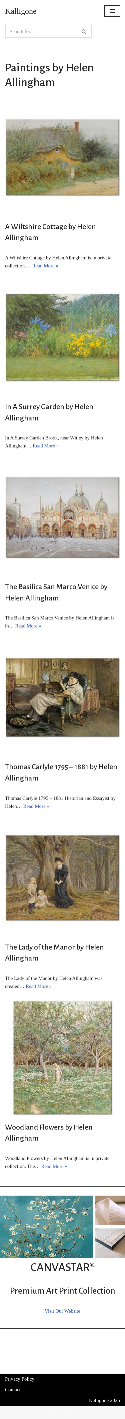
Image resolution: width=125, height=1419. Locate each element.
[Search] (41, 31)
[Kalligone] (21, 11)
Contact (13, 1389)
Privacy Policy (19, 1379)
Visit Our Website (62, 1311)
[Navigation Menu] (112, 11)
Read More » (45, 265)
